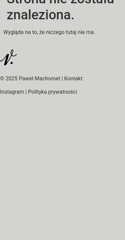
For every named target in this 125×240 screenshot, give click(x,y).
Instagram (12, 92)
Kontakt (73, 78)
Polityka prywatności (52, 92)
